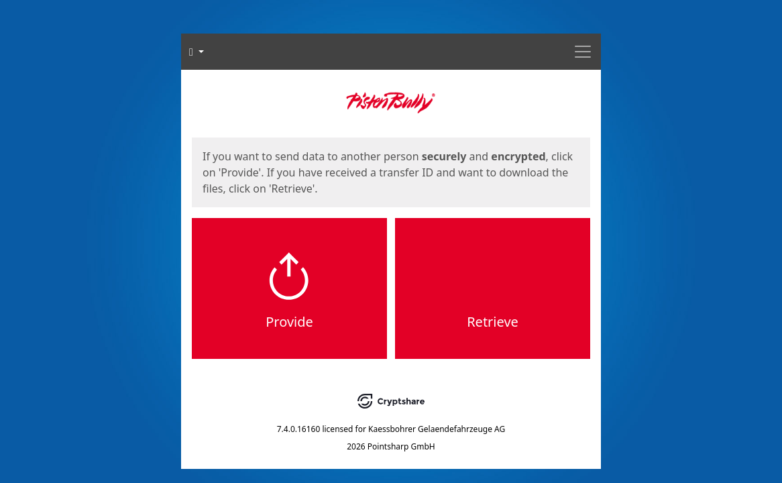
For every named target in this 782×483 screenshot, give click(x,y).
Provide (289, 322)
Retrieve (492, 322)
